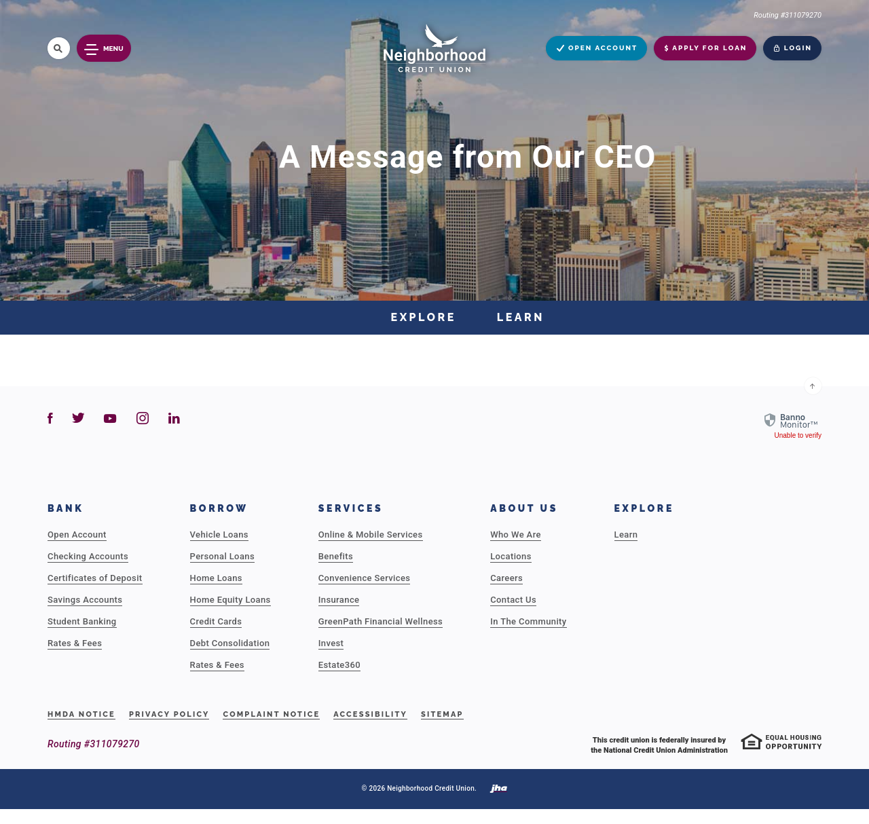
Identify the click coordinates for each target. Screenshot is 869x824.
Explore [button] (644, 508)
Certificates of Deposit (95, 578)
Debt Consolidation (230, 643)
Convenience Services (364, 578)
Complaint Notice (271, 714)
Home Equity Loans (230, 600)
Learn (626, 534)
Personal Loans (222, 556)
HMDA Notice (81, 714)
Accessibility (370, 714)
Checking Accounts (88, 556)
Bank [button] (66, 508)
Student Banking (82, 621)
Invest (331, 643)
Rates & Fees (75, 643)
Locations (511, 556)
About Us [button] (524, 508)
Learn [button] (520, 317)
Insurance (339, 600)
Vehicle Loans (219, 534)
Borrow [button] (219, 508)
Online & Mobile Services (370, 534)
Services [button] (351, 508)
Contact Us (513, 600)
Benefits (335, 556)
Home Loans (216, 578)
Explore (423, 317)
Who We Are (515, 534)
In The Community (528, 621)
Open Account (77, 534)
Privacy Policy (169, 714)
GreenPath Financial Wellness (380, 621)
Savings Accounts (85, 600)
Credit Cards (216, 621)
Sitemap (442, 714)
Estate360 (339, 665)
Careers (506, 578)
